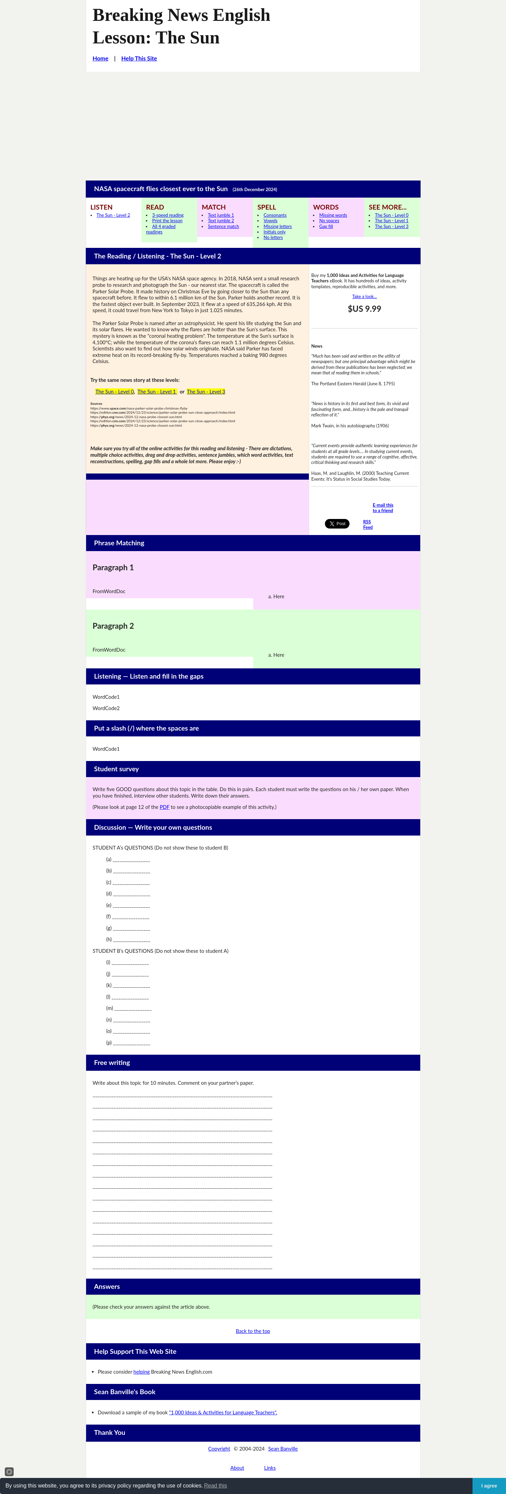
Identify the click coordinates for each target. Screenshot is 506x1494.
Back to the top (253, 1331)
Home (100, 58)
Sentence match (223, 226)
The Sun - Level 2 (113, 215)
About (237, 1468)
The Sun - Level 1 (391, 220)
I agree (489, 1486)
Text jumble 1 (221, 215)
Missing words (333, 215)
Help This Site (139, 58)
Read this (215, 1486)
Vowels (270, 220)
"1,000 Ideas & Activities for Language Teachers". (223, 1412)
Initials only (274, 232)
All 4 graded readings (160, 229)
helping (142, 1372)
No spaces (329, 220)
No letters (273, 237)
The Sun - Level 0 (391, 215)
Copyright (219, 1448)
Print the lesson (167, 220)
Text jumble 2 (221, 220)
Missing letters (277, 226)
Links (270, 1468)
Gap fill (326, 226)
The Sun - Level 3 (391, 226)
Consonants (274, 215)
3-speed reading (167, 215)
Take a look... (364, 296)
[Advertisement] (253, 123)
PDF (164, 807)
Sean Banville (283, 1448)
